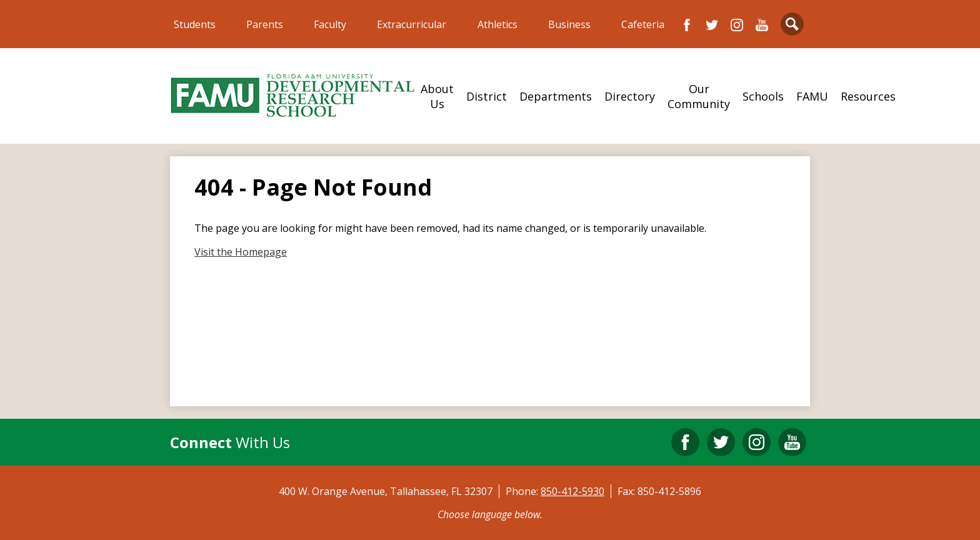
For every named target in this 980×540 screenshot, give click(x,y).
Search (792, 27)
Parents (264, 24)
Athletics (498, 24)
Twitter (712, 25)
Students (195, 24)
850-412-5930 (572, 491)
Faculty (330, 24)
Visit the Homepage (240, 252)
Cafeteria (642, 24)
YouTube (762, 25)
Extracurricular (411, 24)
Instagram (737, 25)
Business (569, 24)
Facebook (687, 25)
